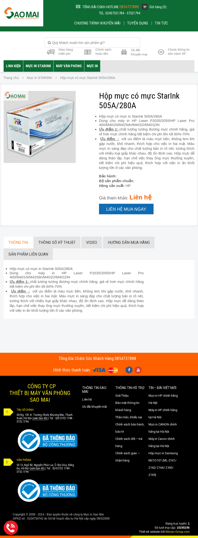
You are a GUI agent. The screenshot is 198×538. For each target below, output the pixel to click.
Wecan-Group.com (178, 531)
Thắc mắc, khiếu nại (128, 417)
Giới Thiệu (122, 395)
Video (91, 242)
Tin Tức (161, 23)
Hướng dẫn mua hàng (129, 242)
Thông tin (18, 242)
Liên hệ (87, 399)
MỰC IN (92, 66)
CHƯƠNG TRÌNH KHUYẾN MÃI (97, 23)
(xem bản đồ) (40, 418)
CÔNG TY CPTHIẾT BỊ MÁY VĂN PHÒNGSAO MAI (39, 393)
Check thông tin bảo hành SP (179, 51)
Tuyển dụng (137, 23)
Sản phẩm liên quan (28, 254)
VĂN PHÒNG (24, 460)
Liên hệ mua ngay (126, 209)
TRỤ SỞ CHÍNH (25, 410)
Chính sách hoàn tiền (103, 51)
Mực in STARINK (38, 66)
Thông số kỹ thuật (56, 242)
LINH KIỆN (13, 66)
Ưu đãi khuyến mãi (94, 406)
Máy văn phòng (69, 66)
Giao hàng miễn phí (65, 51)
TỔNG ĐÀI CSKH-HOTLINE (107, 7)
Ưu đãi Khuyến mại (139, 51)
